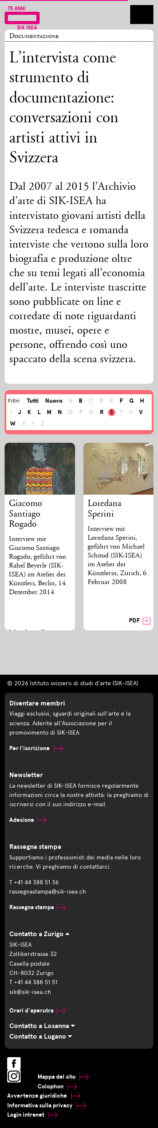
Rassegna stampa (37, 907)
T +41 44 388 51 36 (34, 882)
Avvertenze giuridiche (43, 1095)
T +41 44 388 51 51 (33, 982)
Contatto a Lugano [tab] (40, 1036)
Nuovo (53, 400)
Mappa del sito (63, 1076)
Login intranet (32, 1114)
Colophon (57, 1086)
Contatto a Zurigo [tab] (39, 934)
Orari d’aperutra (37, 1010)
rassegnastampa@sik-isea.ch (47, 891)
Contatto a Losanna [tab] (42, 1026)
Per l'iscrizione (36, 748)
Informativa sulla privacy (46, 1105)
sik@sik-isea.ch (30, 992)
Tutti (33, 400)
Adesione (27, 820)
